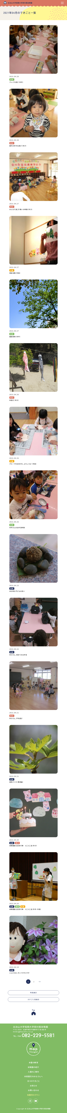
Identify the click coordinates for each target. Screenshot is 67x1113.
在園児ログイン (33, 1095)
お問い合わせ (33, 1090)
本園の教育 (33, 1062)
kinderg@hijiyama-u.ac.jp (23, 1032)
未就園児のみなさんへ (33, 1076)
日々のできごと (33, 1081)
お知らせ (33, 1085)
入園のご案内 (33, 1071)
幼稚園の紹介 (33, 1067)
